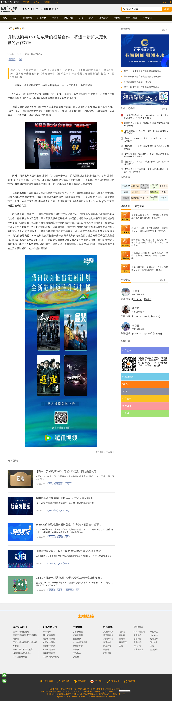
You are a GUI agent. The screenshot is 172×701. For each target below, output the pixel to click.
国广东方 (154, 642)
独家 (15, 18)
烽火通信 (154, 635)
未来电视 (137, 635)
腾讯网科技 (108, 635)
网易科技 (107, 646)
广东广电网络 (49, 649)
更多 (165, 30)
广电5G (68, 484)
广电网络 (41, 18)
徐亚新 (135, 308)
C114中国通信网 (80, 642)
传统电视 (69, 590)
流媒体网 (77, 639)
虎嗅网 (122, 639)
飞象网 (122, 632)
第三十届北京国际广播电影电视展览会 (141, 87)
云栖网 (76, 649)
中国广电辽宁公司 (51, 657)
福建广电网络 (49, 653)
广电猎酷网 (78, 635)
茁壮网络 (137, 639)
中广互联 (25, 2)
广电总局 (52, 563)
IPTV (91, 18)
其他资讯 (103, 18)
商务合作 (80, 681)
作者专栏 (147, 18)
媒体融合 (147, 299)
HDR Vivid (64, 510)
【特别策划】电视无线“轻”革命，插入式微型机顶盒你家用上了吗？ (146, 155)
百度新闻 (123, 642)
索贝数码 (137, 642)
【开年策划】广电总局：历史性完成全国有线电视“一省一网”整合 (146, 170)
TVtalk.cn (77, 653)
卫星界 (47, 2)
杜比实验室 (138, 649)
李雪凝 (135, 325)
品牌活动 (27, 18)
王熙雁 (135, 291)
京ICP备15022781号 (114, 689)
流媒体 (59, 590)
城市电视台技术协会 (22, 653)
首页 (5, 18)
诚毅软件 (154, 639)
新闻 (17, 28)
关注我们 (130, 681)
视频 (60, 537)
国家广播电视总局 (21, 632)
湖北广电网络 (49, 635)
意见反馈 (113, 681)
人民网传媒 (78, 632)
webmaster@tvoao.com (103, 691)
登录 (165, 2)
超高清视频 (53, 510)
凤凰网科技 (108, 632)
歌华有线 (47, 632)
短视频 (51, 590)
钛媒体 (106, 649)
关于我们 (46, 681)
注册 (170, 2)
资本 (50, 484)
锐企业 (117, 18)
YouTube (52, 537)
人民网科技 (108, 639)
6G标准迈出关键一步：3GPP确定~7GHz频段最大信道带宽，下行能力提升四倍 (146, 116)
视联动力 (154, 649)
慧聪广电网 (78, 646)
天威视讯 (58, 484)
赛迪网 (122, 635)
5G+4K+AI (137, 299)
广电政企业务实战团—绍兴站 (137, 82)
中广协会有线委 (20, 657)
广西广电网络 (49, 642)
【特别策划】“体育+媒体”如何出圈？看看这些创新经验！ (146, 147)
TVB (20, 59)
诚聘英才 (63, 681)
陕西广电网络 (49, 646)
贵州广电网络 (49, 639)
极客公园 (107, 653)
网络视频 (68, 18)
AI (60, 563)
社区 (57, 2)
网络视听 (147, 334)
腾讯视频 (12, 59)
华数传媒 (154, 632)
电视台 (55, 18)
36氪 (121, 646)
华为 (154, 646)
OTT (81, 18)
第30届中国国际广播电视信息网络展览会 (142, 76)
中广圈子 (96, 681)
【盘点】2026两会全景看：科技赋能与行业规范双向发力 (146, 139)
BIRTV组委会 (139, 632)
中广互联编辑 (138, 294)
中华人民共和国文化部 (23, 649)
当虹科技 (137, 646)
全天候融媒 (131, 18)
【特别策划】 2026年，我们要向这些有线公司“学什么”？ (146, 132)
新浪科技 (107, 642)
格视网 (37, 2)
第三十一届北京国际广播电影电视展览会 (142, 71)
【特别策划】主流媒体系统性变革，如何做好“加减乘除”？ (146, 163)
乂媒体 (76, 657)
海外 (67, 537)
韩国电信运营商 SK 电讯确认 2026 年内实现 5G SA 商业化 (146, 124)
